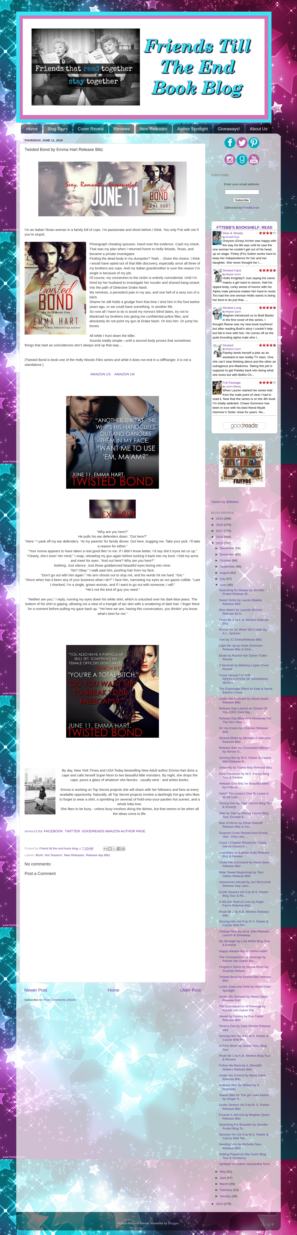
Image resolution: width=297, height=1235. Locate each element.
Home (32, 128)
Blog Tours (58, 128)
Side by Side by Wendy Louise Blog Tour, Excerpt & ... (244, 815)
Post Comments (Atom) (60, 1000)
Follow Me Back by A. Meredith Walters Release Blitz (240, 1067)
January (226, 1196)
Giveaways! (229, 128)
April (223, 1178)
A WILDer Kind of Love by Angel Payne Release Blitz (241, 903)
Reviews (122, 128)
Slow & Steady (233, 233)
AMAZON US (100, 374)
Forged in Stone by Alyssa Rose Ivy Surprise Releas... (243, 968)
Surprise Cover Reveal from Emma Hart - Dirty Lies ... (243, 834)
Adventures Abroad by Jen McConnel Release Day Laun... (245, 883)
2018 (220, 525)
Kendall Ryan (232, 237)
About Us (259, 128)
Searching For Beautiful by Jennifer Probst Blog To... (243, 1126)
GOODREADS (93, 831)
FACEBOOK (53, 831)
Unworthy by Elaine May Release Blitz (245, 767)
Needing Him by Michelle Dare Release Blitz (240, 1146)
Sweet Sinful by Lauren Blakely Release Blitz (240, 602)
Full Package (232, 382)
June (223, 585)
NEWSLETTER (33, 831)
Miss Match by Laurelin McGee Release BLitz (240, 611)
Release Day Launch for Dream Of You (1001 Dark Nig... (243, 710)
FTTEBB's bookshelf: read (244, 227)
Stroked (228, 345)
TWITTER (72, 831)
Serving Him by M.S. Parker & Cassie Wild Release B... (245, 759)
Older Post (190, 990)
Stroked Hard (232, 270)
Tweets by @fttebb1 (225, 502)
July (223, 579)
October (226, 560)
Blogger (173, 1223)
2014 (220, 1204)
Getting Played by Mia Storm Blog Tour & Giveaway (242, 1156)
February (226, 1190)
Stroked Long (232, 308)
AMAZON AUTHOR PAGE (125, 831)
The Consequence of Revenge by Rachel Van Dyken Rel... (242, 1008)
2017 (220, 531)
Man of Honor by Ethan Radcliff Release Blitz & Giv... (240, 824)
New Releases (153, 128)
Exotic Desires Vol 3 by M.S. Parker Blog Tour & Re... (243, 893)
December (227, 548)
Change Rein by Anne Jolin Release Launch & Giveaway (244, 933)
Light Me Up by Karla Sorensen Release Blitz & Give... (241, 647)
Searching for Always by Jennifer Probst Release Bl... (242, 592)
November (227, 554)
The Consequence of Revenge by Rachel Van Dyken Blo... (242, 959)
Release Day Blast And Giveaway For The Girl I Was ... (245, 720)
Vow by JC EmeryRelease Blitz (240, 639)
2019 (220, 518)
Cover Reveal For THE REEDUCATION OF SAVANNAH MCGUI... (243, 678)
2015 (220, 543)
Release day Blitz (98, 855)
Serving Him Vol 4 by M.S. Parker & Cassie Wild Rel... (243, 1037)
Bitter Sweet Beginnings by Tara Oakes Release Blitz (241, 874)
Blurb (39, 855)
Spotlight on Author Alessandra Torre (244, 1164)
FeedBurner (251, 207)
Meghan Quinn (233, 274)
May (223, 1171)
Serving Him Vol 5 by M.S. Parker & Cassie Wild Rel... (243, 923)
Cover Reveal (91, 128)
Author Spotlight (192, 128)
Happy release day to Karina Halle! (243, 951)
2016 (220, 537)
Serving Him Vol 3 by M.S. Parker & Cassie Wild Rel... (243, 1136)
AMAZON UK (124, 374)
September (228, 566)
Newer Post (35, 990)
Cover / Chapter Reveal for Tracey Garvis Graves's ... (243, 844)
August (225, 572)
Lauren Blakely (233, 386)
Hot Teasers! (53, 855)
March (224, 1184)
